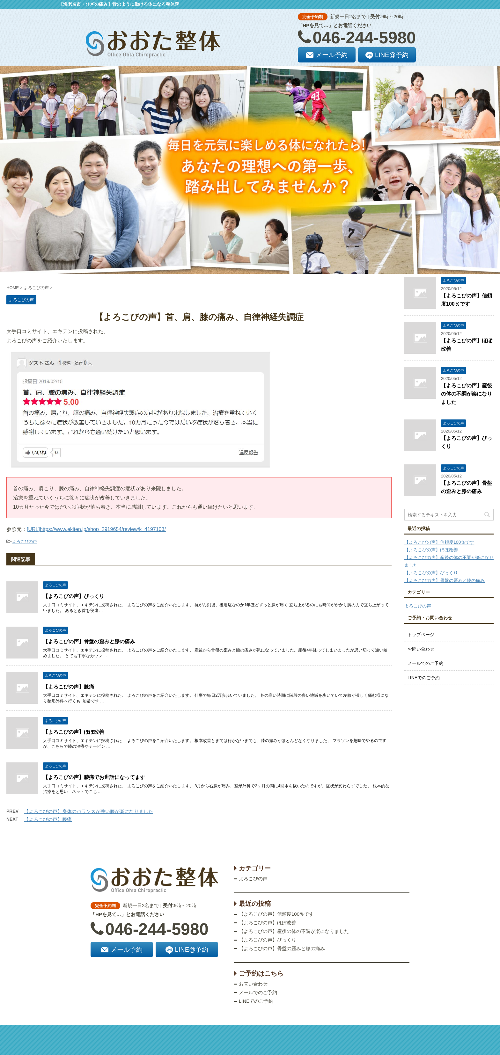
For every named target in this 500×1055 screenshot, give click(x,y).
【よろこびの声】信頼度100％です (439, 542)
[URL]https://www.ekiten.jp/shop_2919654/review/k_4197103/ (96, 529)
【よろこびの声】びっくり (73, 596)
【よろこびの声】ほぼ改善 (73, 732)
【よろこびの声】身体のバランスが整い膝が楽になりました (88, 811)
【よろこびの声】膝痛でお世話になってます (94, 777)
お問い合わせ (421, 648)
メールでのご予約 (425, 663)
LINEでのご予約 (424, 677)
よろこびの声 (24, 541)
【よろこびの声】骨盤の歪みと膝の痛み (89, 641)
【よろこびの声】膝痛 (68, 686)
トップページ (421, 634)
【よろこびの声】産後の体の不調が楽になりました (466, 394)
